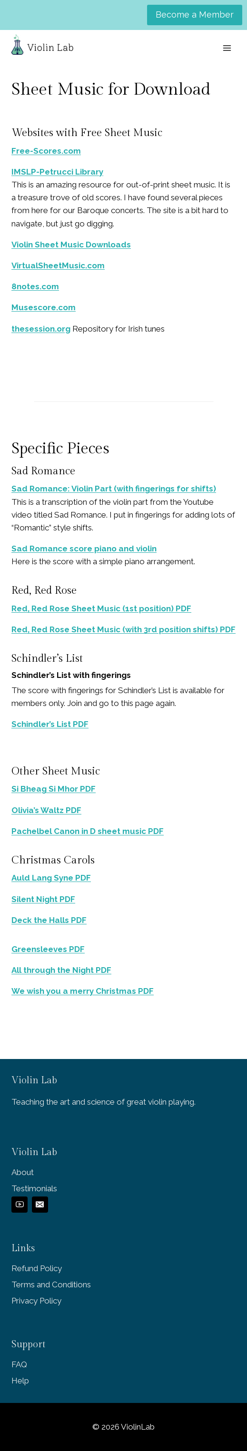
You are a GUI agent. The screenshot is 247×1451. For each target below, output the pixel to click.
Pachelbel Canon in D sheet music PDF (87, 831)
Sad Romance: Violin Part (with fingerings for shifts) (113, 488)
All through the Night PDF (61, 970)
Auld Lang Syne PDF (51, 877)
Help (20, 1380)
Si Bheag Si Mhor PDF (53, 789)
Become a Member (195, 15)
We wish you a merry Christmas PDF (82, 991)
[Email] (40, 1204)
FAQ (19, 1364)
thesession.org (40, 328)
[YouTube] (19, 1204)
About (22, 1172)
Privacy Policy (36, 1300)
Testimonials (34, 1188)
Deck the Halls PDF (49, 920)
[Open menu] (227, 47)
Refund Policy (36, 1268)
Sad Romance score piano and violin (84, 548)
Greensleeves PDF (48, 949)
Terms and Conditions (51, 1284)
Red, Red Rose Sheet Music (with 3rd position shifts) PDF (123, 629)
